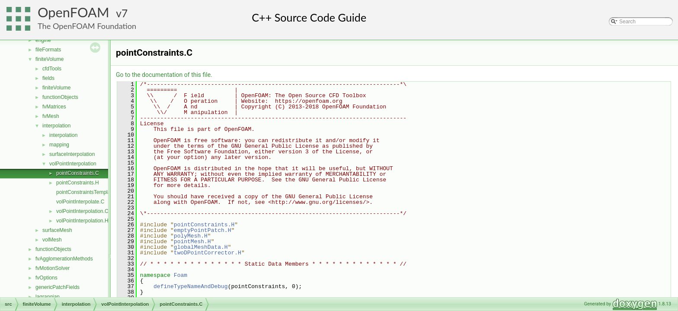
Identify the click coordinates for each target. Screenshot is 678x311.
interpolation (56, 126)
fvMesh (50, 116)
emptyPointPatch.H (202, 230)
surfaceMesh (57, 230)
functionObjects (60, 97)
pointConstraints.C (77, 173)
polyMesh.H (191, 236)
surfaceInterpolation (72, 154)
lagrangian (47, 297)
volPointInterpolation (72, 164)
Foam (180, 275)
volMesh (52, 240)
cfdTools (51, 69)
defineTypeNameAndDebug (191, 286)
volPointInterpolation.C (82, 211)
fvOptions (46, 278)
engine (43, 40)
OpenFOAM (73, 12)
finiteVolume (49, 59)
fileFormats (48, 50)
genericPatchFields (57, 287)
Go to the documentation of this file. (164, 74)
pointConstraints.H (77, 183)
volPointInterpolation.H (82, 221)
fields (48, 78)
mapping (59, 145)
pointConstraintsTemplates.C (89, 192)
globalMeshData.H (201, 247)
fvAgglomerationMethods (64, 259)
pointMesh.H (192, 241)
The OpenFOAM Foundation (87, 26)
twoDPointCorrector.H (207, 253)
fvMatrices (54, 107)
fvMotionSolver (52, 268)
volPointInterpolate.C (80, 202)
